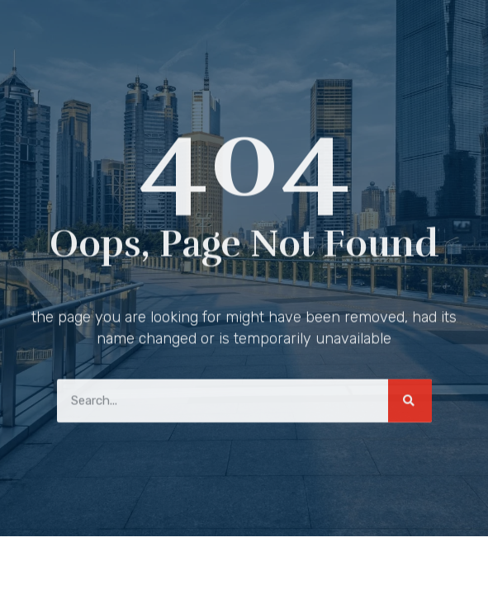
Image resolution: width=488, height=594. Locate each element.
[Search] (410, 398)
